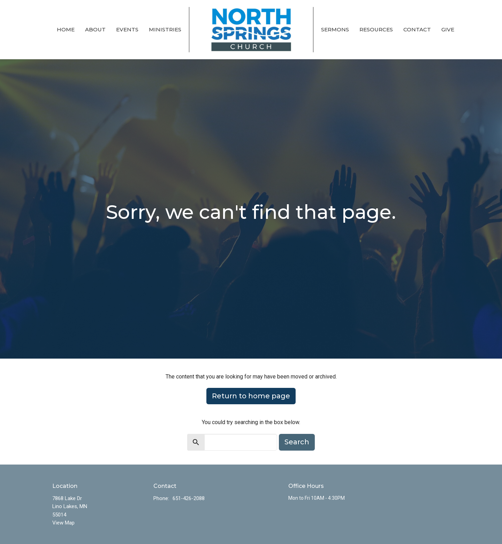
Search (296, 442)
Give (447, 29)
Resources (376, 29)
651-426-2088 (189, 498)
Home (66, 29)
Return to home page (251, 396)
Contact (417, 29)
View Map (63, 523)
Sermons (335, 29)
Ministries (165, 29)
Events (127, 29)
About (95, 29)
